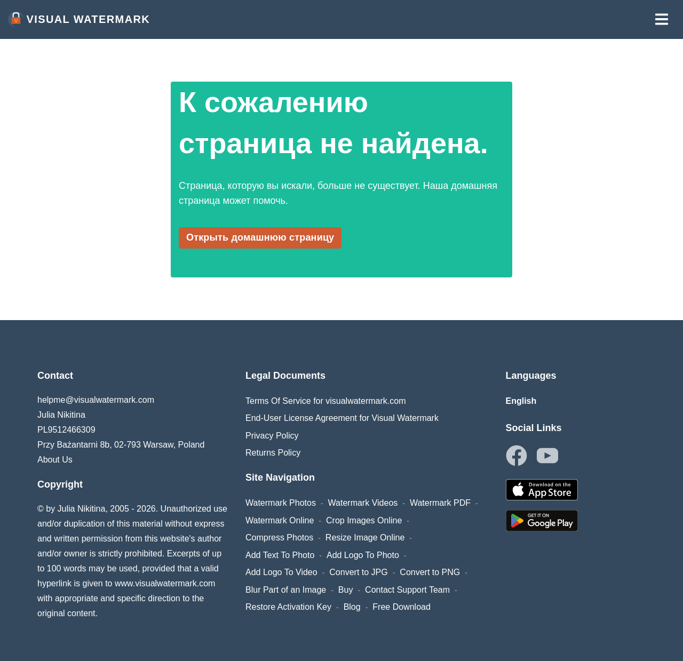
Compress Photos (279, 537)
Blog (352, 606)
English (521, 400)
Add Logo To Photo (363, 555)
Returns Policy (272, 452)
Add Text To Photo (279, 555)
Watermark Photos (280, 502)
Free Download (401, 606)
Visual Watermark (79, 19)
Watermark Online (279, 520)
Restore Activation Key (288, 606)
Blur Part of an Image (285, 589)
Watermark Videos (363, 502)
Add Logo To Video (281, 572)
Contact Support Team (407, 589)
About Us (55, 459)
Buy (345, 589)
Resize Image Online (365, 537)
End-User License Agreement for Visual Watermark (342, 418)
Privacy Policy (272, 435)
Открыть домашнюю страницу (260, 237)
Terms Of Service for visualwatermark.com (325, 400)
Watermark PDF (440, 502)
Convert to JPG (358, 572)
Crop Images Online (364, 520)
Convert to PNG (430, 572)
